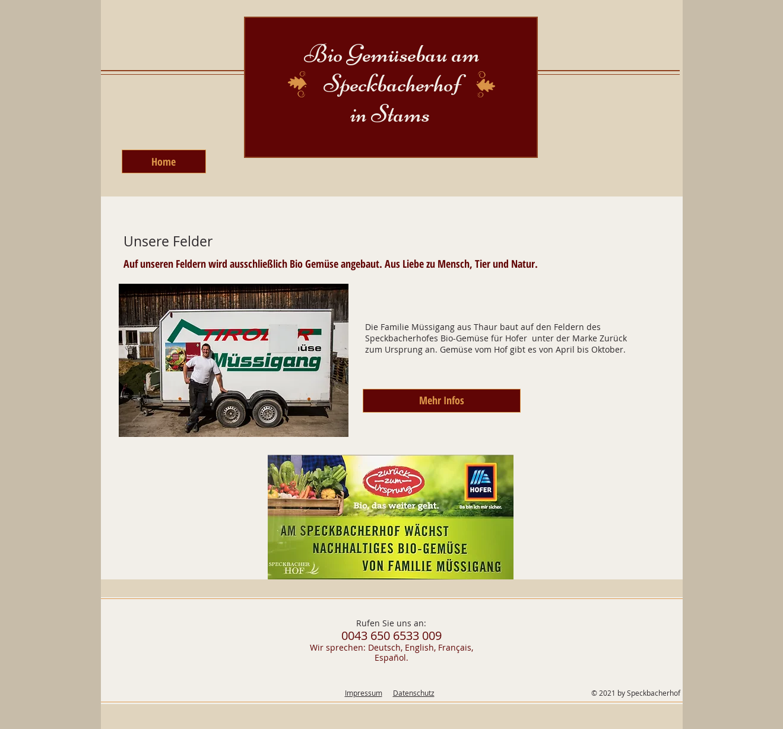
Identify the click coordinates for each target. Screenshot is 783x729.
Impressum (363, 693)
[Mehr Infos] (442, 401)
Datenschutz (414, 693)
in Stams (392, 114)
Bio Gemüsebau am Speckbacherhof (392, 69)
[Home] (164, 161)
